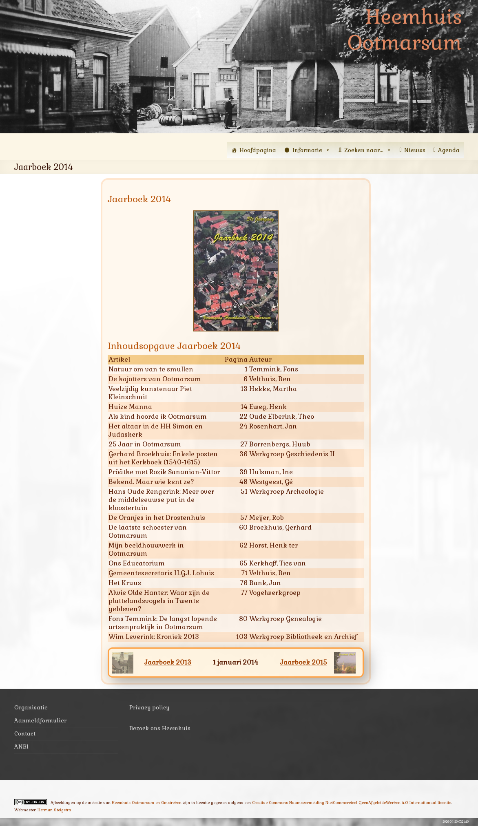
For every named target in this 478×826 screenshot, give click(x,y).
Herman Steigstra (54, 810)
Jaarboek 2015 (303, 662)
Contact (24, 733)
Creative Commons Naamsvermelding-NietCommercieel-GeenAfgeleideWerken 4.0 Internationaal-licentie (351, 802)
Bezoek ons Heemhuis (159, 728)
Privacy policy (149, 707)
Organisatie (31, 707)
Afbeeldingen (63, 802)
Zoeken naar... (368, 150)
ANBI (21, 746)
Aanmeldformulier (40, 720)
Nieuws (414, 150)
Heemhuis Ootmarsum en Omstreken (146, 802)
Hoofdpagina (257, 150)
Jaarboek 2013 (167, 662)
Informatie (311, 150)
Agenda (449, 150)
